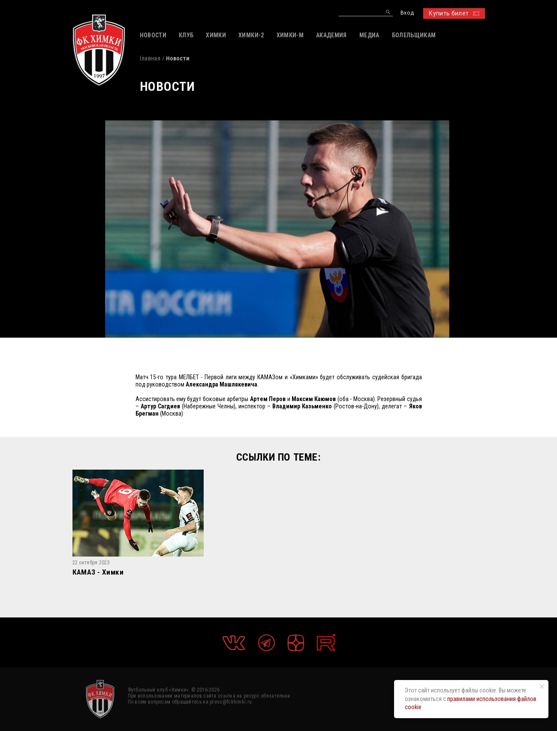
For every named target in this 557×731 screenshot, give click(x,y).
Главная (150, 58)
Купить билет (454, 13)
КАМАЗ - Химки (98, 572)
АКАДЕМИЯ (331, 35)
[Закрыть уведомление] (542, 686)
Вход (407, 13)
